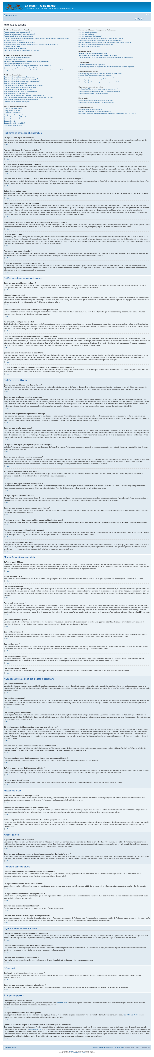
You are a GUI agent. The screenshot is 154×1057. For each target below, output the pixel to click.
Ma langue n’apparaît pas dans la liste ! (16, 64)
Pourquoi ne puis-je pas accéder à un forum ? (19, 89)
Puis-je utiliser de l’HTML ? (12, 111)
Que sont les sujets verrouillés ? (14, 123)
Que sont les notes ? (10, 121)
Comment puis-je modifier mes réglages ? (17, 57)
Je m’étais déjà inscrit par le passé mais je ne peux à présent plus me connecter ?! (31, 44)
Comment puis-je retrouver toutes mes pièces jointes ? (96, 102)
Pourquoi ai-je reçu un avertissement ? (16, 93)
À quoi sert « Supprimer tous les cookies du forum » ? (21, 50)
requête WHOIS (35, 1029)
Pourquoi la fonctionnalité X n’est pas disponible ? (94, 111)
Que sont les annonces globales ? (15, 117)
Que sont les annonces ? (12, 119)
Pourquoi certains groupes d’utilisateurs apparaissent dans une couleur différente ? (105, 42)
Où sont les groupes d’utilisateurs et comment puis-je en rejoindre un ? (101, 38)
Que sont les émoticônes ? (12, 113)
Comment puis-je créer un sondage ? (16, 83)
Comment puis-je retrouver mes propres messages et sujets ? (98, 82)
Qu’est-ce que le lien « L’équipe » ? (89, 46)
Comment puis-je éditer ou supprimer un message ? (21, 79)
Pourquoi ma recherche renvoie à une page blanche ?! (96, 78)
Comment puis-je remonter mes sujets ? (17, 101)
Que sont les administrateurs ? (88, 32)
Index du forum (11, 15)
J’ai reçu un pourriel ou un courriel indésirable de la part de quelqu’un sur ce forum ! (105, 57)
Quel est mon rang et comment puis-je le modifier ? (20, 68)
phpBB (71, 1051)
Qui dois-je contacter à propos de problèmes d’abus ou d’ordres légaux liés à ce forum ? (107, 113)
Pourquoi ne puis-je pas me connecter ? (17, 32)
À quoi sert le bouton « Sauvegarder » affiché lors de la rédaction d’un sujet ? (29, 97)
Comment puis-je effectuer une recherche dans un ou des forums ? (100, 74)
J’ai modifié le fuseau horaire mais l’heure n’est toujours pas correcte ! (26, 62)
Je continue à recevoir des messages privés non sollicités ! (97, 55)
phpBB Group (62, 1003)
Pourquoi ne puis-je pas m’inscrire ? (15, 48)
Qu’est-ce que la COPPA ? (12, 46)
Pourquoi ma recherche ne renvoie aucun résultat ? (95, 76)
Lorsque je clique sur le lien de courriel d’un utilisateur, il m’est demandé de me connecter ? (33, 70)
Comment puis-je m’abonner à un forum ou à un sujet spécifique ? (99, 91)
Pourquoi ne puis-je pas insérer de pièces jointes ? (20, 91)
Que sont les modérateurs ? (87, 34)
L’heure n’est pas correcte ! (13, 59)
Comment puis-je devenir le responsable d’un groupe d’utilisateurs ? (100, 40)
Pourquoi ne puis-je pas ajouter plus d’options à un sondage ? (24, 85)
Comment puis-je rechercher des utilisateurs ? (93, 80)
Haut (7, 144)
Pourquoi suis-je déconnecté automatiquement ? (19, 36)
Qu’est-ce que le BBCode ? (13, 108)
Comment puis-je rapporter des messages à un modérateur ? (24, 95)
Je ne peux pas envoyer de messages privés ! (93, 53)
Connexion (146, 19)
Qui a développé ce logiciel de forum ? (90, 109)
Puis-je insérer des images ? (13, 115)
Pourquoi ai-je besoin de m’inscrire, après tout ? (19, 34)
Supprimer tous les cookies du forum (111, 1047)
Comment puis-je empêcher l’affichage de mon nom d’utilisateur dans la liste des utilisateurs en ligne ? (37, 38)
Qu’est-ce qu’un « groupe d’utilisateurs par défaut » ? (95, 44)
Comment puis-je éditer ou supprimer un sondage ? (20, 87)
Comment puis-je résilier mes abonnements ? (93, 93)
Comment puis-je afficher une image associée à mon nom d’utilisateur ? (27, 66)
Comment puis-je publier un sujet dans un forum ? (20, 77)
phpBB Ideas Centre (131, 1015)
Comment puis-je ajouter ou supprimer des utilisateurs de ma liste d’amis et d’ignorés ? (106, 66)
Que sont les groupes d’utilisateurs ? (90, 36)
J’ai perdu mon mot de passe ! (14, 40)
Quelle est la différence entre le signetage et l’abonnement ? (97, 89)
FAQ (138, 19)
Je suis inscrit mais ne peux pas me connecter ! (19, 42)
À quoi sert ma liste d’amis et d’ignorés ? (91, 64)
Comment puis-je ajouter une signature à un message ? (22, 81)
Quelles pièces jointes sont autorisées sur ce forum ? (95, 100)
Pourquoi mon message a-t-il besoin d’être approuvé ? (21, 99)
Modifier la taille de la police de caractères (148, 14)
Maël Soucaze (77, 1052)
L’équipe (94, 1047)
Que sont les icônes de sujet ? (14, 125)
